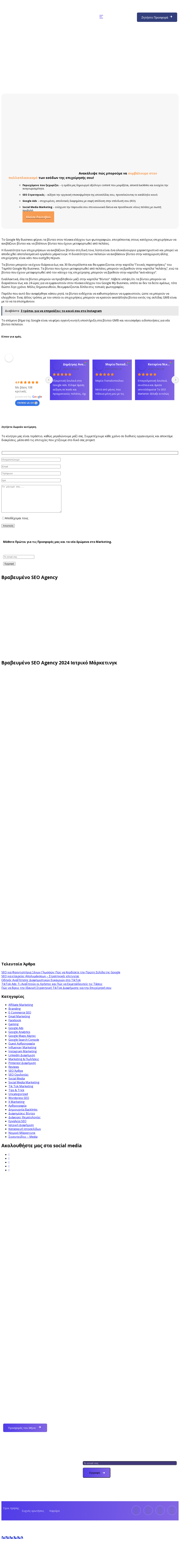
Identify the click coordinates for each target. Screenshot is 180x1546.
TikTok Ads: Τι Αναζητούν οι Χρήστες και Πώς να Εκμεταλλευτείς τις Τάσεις (51, 989)
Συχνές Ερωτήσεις (20, 1469)
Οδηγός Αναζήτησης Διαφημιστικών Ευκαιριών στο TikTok (41, 985)
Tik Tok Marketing (20, 1091)
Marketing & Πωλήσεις (23, 1064)
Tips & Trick (16, 1095)
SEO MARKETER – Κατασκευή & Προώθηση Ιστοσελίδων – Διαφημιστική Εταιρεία (28, 366)
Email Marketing (19, 1022)
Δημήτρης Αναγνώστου (74, 364)
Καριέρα (54, 1516)
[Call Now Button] (12, 1543)
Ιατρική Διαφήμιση (21, 1130)
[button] (101, 16)
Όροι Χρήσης (11, 1513)
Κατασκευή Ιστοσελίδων (24, 1134)
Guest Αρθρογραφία (21, 1049)
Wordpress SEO (18, 1103)
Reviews (13, 1072)
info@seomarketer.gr (125, 1312)
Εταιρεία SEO (101, 1409)
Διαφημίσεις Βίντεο (21, 1119)
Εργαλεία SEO (17, 1126)
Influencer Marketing (22, 1053)
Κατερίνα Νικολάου (160, 364)
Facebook (14, 1025)
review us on (27, 403)
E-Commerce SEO (19, 1018)
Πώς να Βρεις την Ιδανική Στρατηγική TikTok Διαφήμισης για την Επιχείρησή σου (56, 993)
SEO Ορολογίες (18, 1080)
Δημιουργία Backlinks (22, 1115)
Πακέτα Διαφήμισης (21, 1485)
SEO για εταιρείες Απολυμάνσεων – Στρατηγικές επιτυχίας (40, 981)
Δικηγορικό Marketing (107, 1434)
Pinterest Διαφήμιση (22, 1068)
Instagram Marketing (22, 1057)
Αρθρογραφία (17, 1111)
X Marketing (16, 1107)
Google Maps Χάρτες (22, 1041)
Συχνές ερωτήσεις (33, 1516)
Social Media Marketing (23, 1088)
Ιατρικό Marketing (104, 1425)
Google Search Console (23, 1045)
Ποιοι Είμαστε (17, 1453)
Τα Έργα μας (16, 1477)
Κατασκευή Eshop (104, 1417)
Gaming (13, 1029)
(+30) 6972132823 (121, 17)
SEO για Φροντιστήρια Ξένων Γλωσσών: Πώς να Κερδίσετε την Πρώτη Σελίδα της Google (60, 978)
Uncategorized (18, 1099)
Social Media (16, 1084)
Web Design (100, 1401)
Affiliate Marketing (20, 1010)
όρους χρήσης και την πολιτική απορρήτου (58, 523)
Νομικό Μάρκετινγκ (21, 1138)
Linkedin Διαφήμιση (21, 1060)
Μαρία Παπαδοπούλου (117, 364)
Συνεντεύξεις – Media (22, 1142)
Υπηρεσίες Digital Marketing (27, 1494)
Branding (14, 1014)
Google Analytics (19, 1037)
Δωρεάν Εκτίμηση (20, 1461)
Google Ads (15, 1033)
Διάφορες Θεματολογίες (24, 1123)
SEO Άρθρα (15, 1076)
